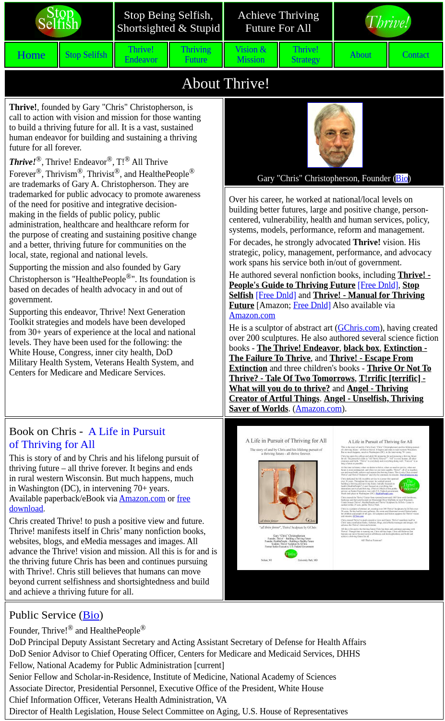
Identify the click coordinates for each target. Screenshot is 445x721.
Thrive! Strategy (305, 54)
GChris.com (359, 328)
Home (31, 55)
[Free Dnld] (378, 285)
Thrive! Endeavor (140, 54)
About (361, 55)
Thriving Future (196, 54)
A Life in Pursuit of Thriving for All (87, 437)
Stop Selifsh (86, 55)
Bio (91, 615)
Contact (415, 55)
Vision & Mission (250, 54)
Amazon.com (252, 315)
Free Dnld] (312, 305)
